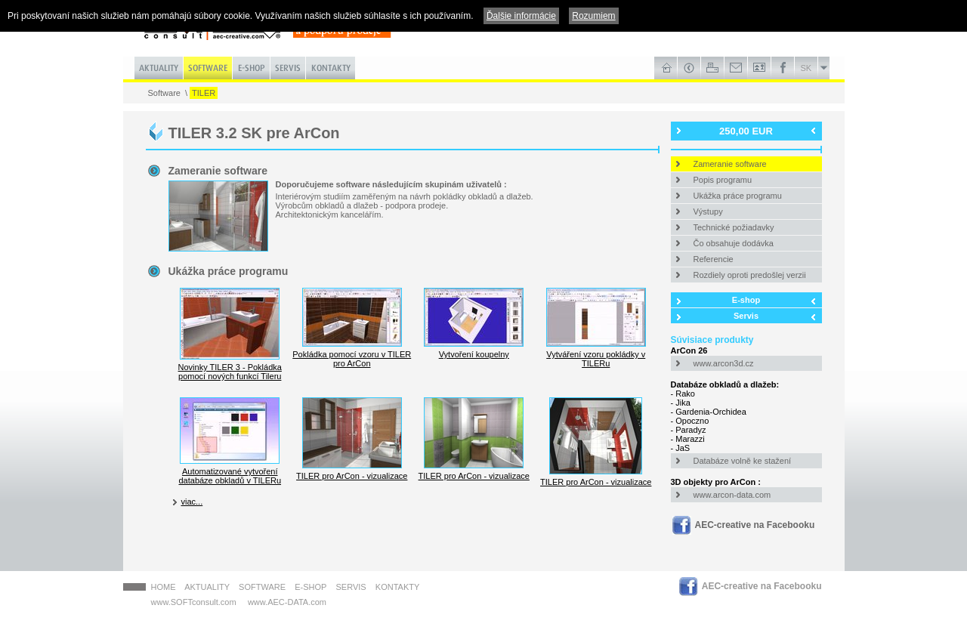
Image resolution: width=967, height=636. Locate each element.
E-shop (746, 299)
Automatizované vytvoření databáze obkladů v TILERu (229, 471)
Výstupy (708, 211)
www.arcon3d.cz (724, 363)
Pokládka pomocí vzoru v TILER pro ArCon (351, 354)
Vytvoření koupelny (474, 350)
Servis (746, 315)
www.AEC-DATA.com (287, 602)
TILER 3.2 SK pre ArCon (254, 133)
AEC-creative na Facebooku (755, 525)
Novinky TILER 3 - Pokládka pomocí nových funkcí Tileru (230, 367)
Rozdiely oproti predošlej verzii (750, 274)
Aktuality (207, 586)
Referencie (714, 259)
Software (164, 92)
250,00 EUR (746, 131)
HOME (163, 586)
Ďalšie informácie (521, 16)
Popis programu (723, 179)
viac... (192, 501)
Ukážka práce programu (738, 195)
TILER (203, 92)
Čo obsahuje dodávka (734, 243)
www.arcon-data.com (732, 494)
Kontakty (397, 586)
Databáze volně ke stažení (743, 460)
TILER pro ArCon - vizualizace (351, 471)
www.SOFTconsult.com (193, 602)
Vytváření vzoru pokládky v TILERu (596, 354)
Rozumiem (593, 16)
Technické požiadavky (734, 227)
